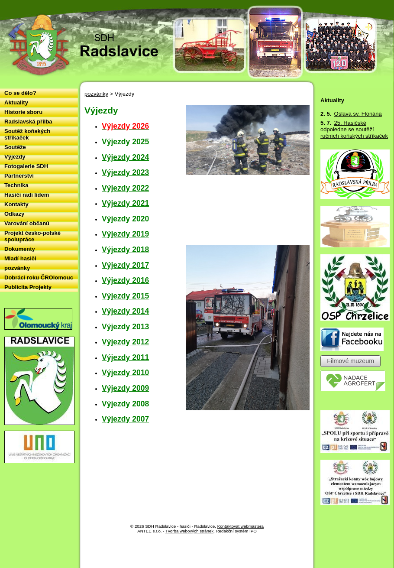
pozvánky (96, 94)
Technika (16, 185)
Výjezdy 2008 (125, 403)
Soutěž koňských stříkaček (27, 134)
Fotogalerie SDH (26, 166)
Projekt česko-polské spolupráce (32, 236)
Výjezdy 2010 (125, 372)
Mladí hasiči (20, 258)
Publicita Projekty (28, 287)
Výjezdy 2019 (125, 234)
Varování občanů (26, 223)
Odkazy (14, 214)
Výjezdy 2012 (125, 342)
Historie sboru (23, 112)
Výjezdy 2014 (125, 311)
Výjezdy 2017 (125, 265)
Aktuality (16, 102)
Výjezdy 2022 (125, 188)
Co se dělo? (20, 93)
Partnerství (19, 175)
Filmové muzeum (350, 361)
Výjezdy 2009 (125, 388)
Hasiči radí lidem (26, 194)
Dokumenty (19, 249)
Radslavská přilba (28, 121)
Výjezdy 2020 (125, 218)
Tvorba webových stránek (189, 531)
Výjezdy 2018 (125, 249)
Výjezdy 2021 (125, 203)
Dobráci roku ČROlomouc (38, 277)
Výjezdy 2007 (125, 419)
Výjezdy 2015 (125, 296)
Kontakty (16, 204)
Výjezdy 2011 (125, 357)
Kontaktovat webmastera (240, 526)
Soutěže (15, 147)
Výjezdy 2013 (125, 326)
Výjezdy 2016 (125, 280)
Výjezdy (14, 156)
